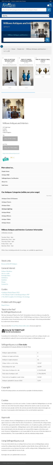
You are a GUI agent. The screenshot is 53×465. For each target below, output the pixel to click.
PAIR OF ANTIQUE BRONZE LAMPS (9, 60)
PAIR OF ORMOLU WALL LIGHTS (43, 60)
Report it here (5, 305)
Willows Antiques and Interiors (36, 49)
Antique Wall (5, 175)
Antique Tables (6, 219)
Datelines (4, 280)
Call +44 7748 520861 (11, 148)
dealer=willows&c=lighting (25, 15)
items (12, 157)
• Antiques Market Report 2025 (10, 292)
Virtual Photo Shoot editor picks (20, 326)
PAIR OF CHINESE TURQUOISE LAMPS (26, 60)
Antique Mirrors (6, 216)
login (51, 1)
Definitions (4, 277)
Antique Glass (6, 205)
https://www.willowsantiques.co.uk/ (11, 153)
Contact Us (4, 284)
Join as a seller (5, 273)
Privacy (3, 282)
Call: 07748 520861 (10, 138)
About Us (4, 181)
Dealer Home (5, 171)
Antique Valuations (6, 271)
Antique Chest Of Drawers (10, 198)
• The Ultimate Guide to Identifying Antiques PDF (15, 294)
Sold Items (5, 185)
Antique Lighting (7, 209)
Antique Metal (6, 212)
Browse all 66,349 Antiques (9, 264)
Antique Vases (6, 223)
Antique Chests (6, 202)
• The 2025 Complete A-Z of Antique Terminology (15, 297)
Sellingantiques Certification (10, 178)
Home (13, 49)
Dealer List (20, 49)
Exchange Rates (5, 275)
